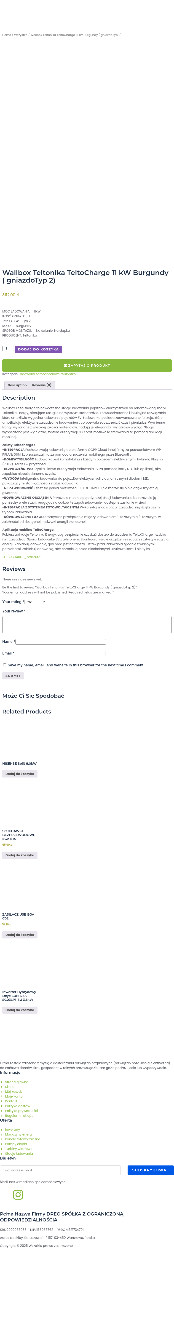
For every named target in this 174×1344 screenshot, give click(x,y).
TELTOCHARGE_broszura (21, 652)
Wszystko (20, 35)
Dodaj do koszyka (38, 445)
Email (8, 749)
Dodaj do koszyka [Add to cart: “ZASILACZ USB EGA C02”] (19, 1030)
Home (6, 35)
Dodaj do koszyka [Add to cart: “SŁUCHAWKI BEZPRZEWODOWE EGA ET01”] (19, 951)
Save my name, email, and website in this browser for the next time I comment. (76, 761)
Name (8, 737)
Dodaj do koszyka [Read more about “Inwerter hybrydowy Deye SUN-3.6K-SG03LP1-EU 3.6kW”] (19, 1106)
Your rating (13, 697)
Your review (14, 707)
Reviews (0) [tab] (42, 480)
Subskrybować (150, 1266)
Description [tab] (17, 480)
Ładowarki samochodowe (39, 469)
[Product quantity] (8, 444)
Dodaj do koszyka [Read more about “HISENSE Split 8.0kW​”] (19, 869)
